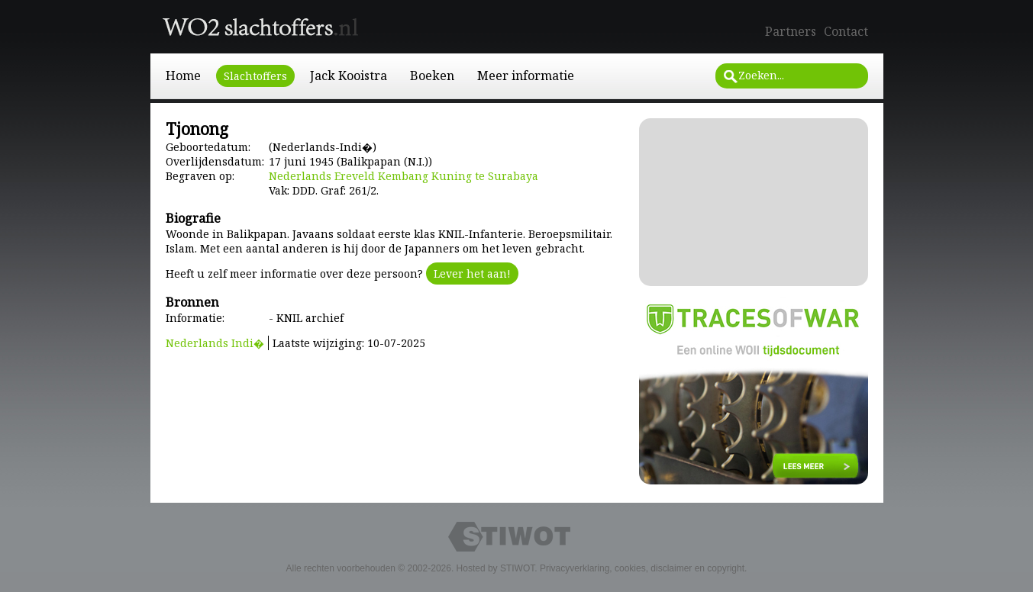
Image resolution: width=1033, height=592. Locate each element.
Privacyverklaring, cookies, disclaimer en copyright (642, 568)
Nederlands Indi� (215, 343)
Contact (846, 31)
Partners (790, 31)
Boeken (432, 75)
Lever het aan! (472, 273)
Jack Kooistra (348, 75)
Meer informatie (525, 75)
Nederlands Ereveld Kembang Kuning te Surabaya (403, 176)
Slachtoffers (255, 76)
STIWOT (517, 568)
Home (183, 75)
